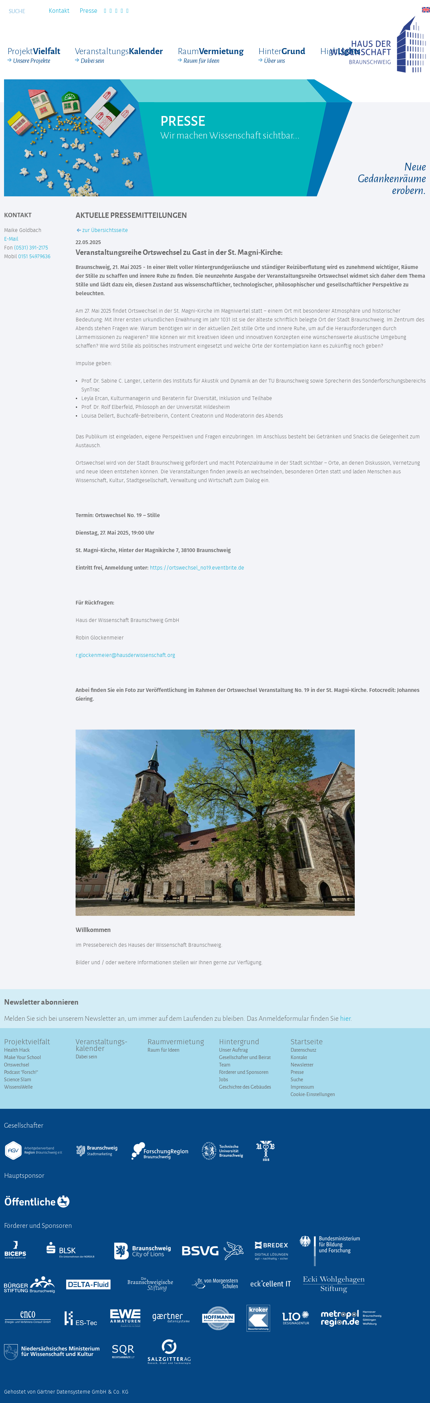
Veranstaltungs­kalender (102, 1045)
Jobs (223, 1079)
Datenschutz (303, 1049)
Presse (88, 11)
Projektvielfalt (27, 1042)
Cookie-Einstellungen (313, 1094)
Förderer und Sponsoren (243, 1072)
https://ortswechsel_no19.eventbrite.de (197, 568)
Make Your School (22, 1057)
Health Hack (17, 1049)
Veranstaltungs (119, 55)
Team (224, 1064)
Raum (211, 55)
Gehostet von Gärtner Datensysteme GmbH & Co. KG (66, 1392)
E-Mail (11, 239)
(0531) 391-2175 (31, 247)
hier (345, 1017)
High (340, 50)
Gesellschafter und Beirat (245, 1057)
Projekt (33, 55)
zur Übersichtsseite (102, 230)
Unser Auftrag (233, 1049)
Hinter (281, 55)
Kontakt (59, 11)
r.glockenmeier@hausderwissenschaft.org (125, 655)
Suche (297, 1079)
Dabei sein (86, 1056)
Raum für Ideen (163, 1049)
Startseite (307, 1042)
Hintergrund (239, 1042)
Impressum (302, 1086)
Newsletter (302, 1064)
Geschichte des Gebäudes (245, 1086)
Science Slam (17, 1079)
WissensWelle (18, 1086)
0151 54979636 (34, 256)
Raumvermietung (175, 1042)
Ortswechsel (16, 1064)
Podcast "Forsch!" (21, 1072)
